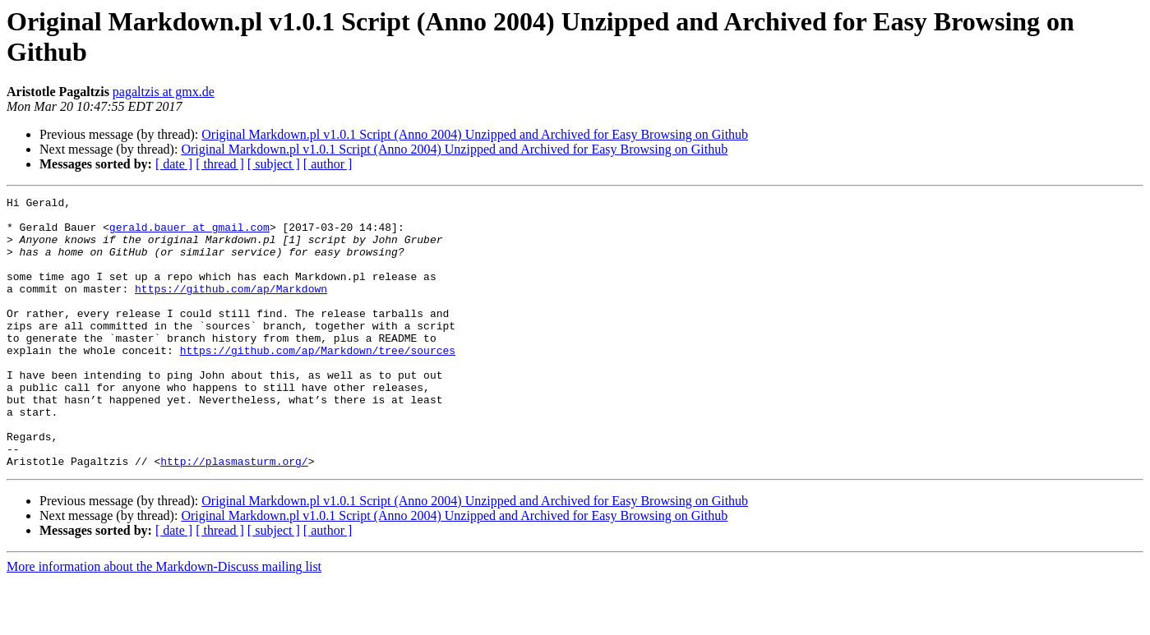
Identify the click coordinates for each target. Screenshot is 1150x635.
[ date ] (173, 164)
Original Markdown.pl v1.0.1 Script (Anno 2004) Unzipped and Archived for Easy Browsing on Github (474, 134)
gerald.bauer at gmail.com (189, 234)
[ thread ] (220, 164)
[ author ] (328, 164)
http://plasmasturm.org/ (233, 515)
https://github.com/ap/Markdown (231, 308)
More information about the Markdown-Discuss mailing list (164, 621)
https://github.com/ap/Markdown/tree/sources (317, 382)
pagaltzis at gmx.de (164, 92)
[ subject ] (273, 164)
